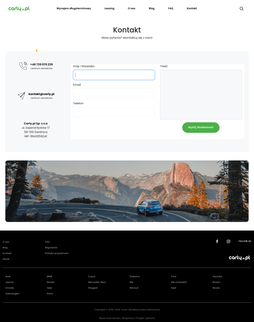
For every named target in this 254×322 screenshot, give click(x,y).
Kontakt (192, 8)
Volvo (50, 293)
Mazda (50, 282)
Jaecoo (9, 282)
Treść (164, 66)
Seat (173, 287)
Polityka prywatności (57, 253)
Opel (49, 287)
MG (131, 282)
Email (77, 85)
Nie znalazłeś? (179, 282)
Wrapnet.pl (128, 318)
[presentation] (114, 129)
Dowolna (135, 276)
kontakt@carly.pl (41, 94)
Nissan (216, 282)
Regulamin (51, 247)
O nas (131, 8)
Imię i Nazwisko (84, 66)
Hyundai (217, 276)
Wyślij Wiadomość (201, 127)
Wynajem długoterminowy (74, 8)
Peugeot (93, 287)
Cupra (91, 276)
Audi (8, 276)
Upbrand (150, 318)
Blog (152, 8)
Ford (173, 276)
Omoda (9, 287)
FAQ (170, 8)
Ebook (6, 258)
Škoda (216, 287)
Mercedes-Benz (97, 282)
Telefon (78, 103)
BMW (49, 276)
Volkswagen (12, 293)
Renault (134, 287)
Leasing (109, 8)
